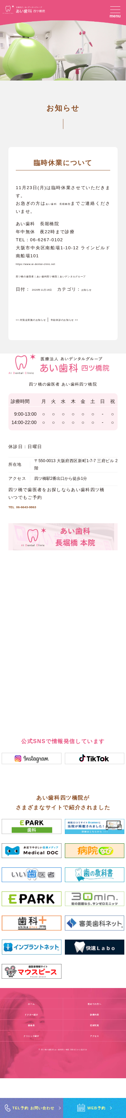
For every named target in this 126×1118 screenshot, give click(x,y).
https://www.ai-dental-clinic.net (53, 272)
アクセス (94, 1075)
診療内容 (94, 1054)
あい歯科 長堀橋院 (68, 212)
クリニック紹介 (31, 1075)
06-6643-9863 (34, 544)
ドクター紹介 (31, 1054)
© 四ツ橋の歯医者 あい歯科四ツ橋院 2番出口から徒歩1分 (63, 1089)
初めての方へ (94, 1043)
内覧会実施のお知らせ (44, 343)
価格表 (31, 1064)
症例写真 (94, 1064)
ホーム (31, 1043)
